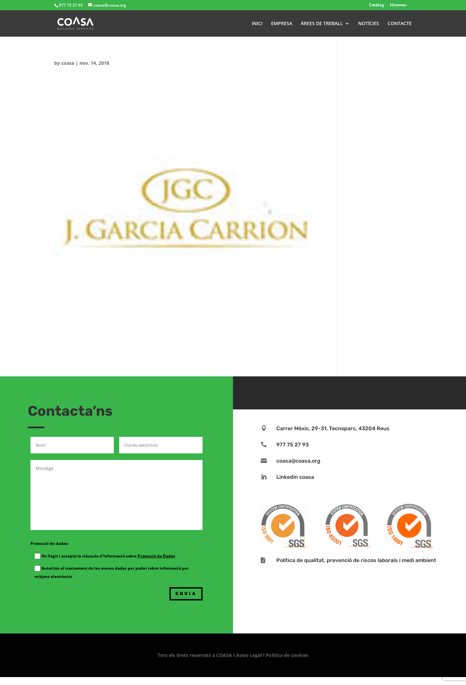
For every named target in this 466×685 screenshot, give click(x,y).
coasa (67, 63)
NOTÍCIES (368, 23)
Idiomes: (398, 5)
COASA (224, 655)
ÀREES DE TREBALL (322, 23)
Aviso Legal (249, 655)
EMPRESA (281, 23)
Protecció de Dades (156, 556)
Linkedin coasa (295, 477)
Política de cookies (287, 655)
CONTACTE (400, 23)
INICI (257, 23)
